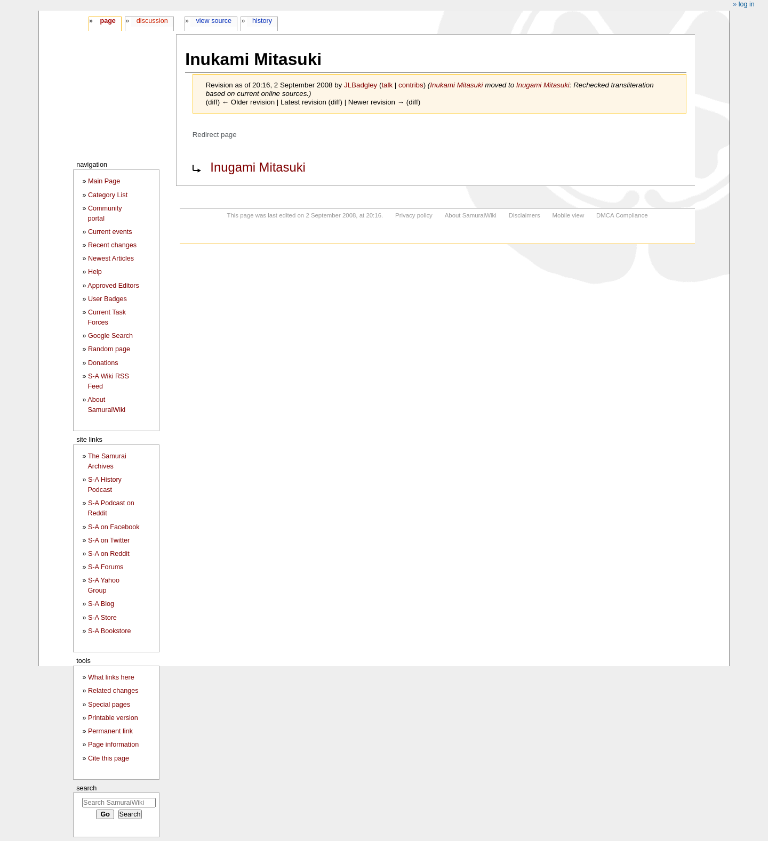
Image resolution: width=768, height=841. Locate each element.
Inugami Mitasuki (543, 85)
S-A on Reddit (109, 553)
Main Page (104, 181)
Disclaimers (524, 215)
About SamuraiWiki (471, 215)
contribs (410, 85)
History (262, 21)
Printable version (113, 718)
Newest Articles (111, 258)
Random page (109, 349)
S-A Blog (101, 604)
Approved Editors (113, 285)
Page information (113, 744)
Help (95, 272)
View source (214, 21)
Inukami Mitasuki (456, 85)
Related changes (113, 690)
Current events (110, 232)
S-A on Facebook (114, 527)
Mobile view (569, 215)
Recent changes (112, 245)
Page (107, 21)
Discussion (152, 21)
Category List (107, 195)
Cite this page (108, 758)
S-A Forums (105, 567)
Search (86, 788)
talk (387, 85)
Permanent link (110, 731)
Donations (103, 363)
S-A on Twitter (109, 540)
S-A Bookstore (109, 631)
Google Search (110, 335)
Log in (747, 4)
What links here (111, 677)
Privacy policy (414, 215)
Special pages (109, 704)
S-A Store (102, 617)
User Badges (107, 299)
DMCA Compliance (621, 215)
